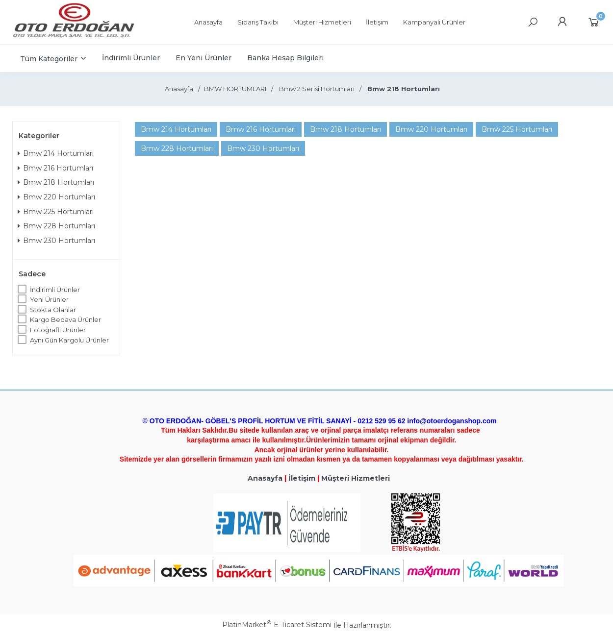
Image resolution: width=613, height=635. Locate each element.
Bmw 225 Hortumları (56, 211)
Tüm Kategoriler (48, 58)
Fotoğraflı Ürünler (58, 330)
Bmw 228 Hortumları (56, 225)
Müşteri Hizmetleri (355, 478)
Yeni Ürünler (49, 299)
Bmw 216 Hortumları (55, 168)
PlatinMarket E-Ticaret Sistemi (277, 624)
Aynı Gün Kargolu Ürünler (69, 340)
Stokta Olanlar (53, 310)
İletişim (301, 478)
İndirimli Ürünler (55, 289)
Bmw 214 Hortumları (56, 153)
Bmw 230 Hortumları (56, 240)
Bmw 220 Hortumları (56, 197)
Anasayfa (265, 478)
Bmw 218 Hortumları (56, 182)
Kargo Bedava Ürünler (65, 319)
